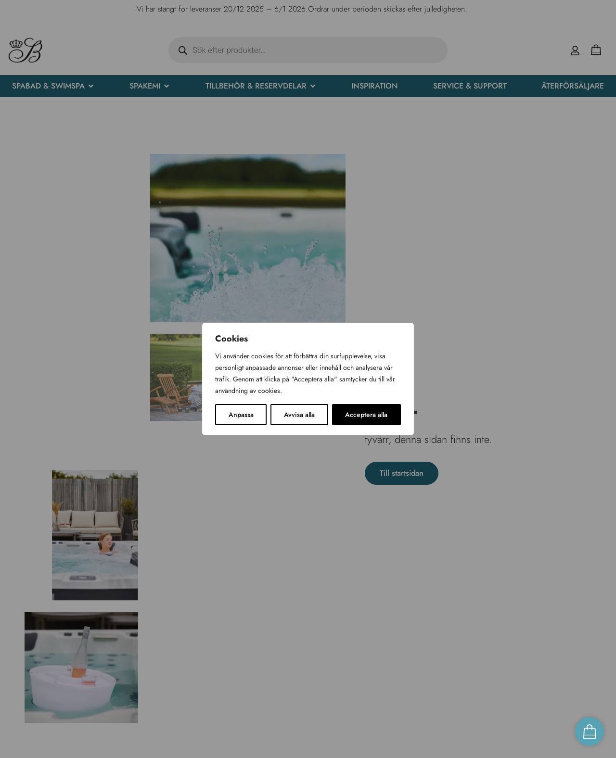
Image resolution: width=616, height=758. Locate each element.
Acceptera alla (366, 414)
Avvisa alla (299, 414)
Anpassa (241, 414)
